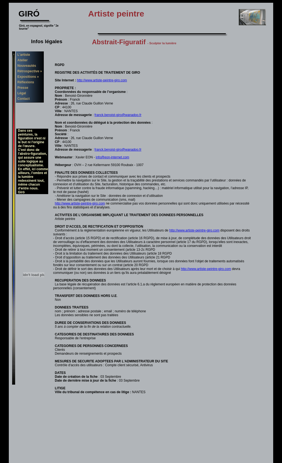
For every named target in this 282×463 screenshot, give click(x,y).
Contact (23, 99)
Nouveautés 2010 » (26, 67)
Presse (22, 88)
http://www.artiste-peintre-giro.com (102, 80)
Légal (21, 93)
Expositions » (28, 77)
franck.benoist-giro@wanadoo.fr (117, 115)
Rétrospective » (29, 71)
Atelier (22, 60)
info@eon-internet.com (112, 157)
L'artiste (23, 55)
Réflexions (25, 82)
